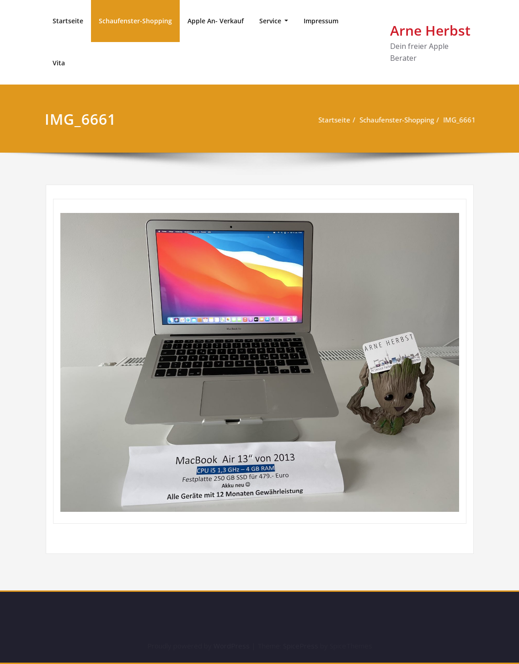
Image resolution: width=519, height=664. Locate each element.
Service (271, 20)
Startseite (68, 20)
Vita (59, 62)
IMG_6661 (459, 119)
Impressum (321, 20)
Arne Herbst (430, 30)
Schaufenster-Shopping (135, 20)
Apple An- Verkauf (215, 20)
